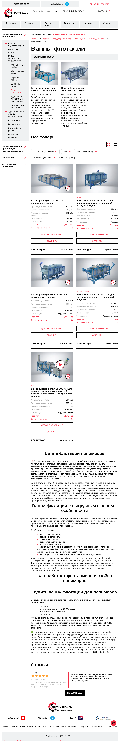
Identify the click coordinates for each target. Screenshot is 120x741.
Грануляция (14, 124)
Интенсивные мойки (17, 72)
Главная (34, 39)
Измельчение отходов (14, 51)
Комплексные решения (17, 106)
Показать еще (74, 693)
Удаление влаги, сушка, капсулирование (16, 113)
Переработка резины (14, 129)
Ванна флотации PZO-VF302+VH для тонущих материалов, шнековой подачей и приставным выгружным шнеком (51, 393)
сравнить (52, 241)
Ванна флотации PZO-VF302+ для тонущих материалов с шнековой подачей (95, 297)
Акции (107, 23)
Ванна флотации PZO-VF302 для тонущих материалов (49, 296)
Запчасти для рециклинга (9, 165)
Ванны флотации (16, 91)
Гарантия (69, 23)
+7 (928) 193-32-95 (21, 4)
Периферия (8, 157)
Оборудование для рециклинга (12, 35)
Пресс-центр (48, 24)
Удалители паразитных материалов (17, 98)
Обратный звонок (99, 4)
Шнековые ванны (16, 85)
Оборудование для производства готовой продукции (12, 148)
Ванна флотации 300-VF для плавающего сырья (47, 201)
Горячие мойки (15, 78)
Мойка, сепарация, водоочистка (14, 58)
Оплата (29, 23)
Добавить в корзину (52, 234)
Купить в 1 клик (66, 250)
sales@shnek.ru (58, 4)
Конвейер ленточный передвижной (69, 34)
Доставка (10, 23)
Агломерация (14, 120)
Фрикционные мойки (18, 66)
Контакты (89, 23)
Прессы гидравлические (16, 44)
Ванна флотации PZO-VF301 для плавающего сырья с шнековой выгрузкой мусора (94, 203)
